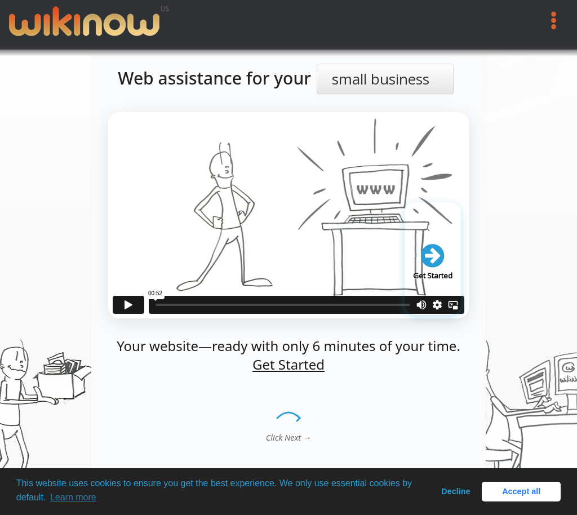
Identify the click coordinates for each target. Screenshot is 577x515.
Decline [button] (455, 491)
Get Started (288, 364)
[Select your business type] (385, 79)
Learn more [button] (73, 497)
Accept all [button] (521, 491)
